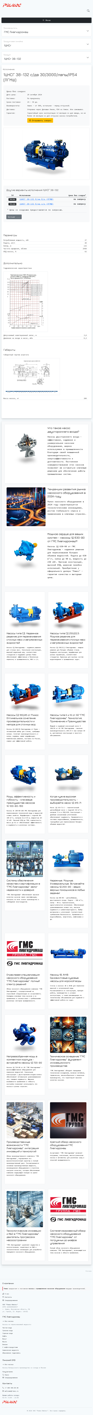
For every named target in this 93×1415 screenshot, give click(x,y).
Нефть (4, 1336)
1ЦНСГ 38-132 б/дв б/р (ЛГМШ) (36, 199)
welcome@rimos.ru (11, 1391)
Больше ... (14, 217)
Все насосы (7, 1321)
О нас (5, 1294)
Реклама (89, 1271)
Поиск (5, 1375)
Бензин (5, 1344)
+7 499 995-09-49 (11, 1388)
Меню (46, 20)
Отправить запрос (40, 120)
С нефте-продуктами (10, 1347)
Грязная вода (7, 1330)
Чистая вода (7, 1328)
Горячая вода (7, 1333)
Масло (4, 1342)
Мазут (4, 1339)
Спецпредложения (10, 1300)
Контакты (7, 1297)
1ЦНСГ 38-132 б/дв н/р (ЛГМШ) (36, 204)
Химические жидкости (10, 1350)
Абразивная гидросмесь (11, 1353)
